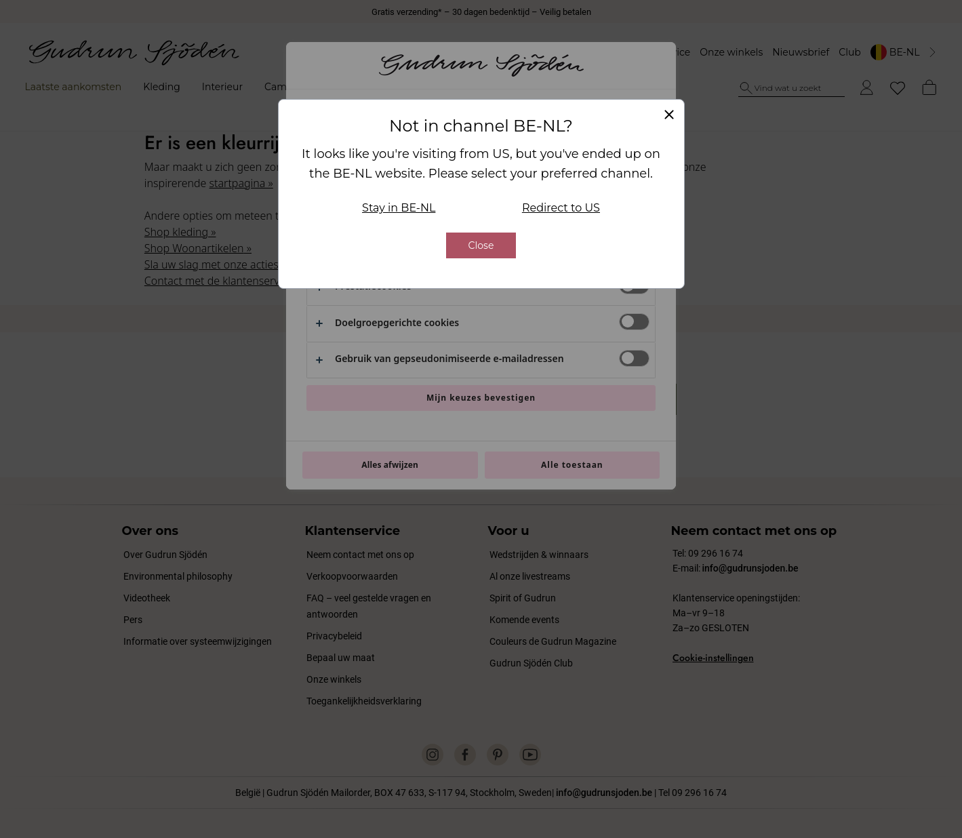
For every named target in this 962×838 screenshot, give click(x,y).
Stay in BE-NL (398, 205)
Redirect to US (561, 205)
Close (481, 243)
